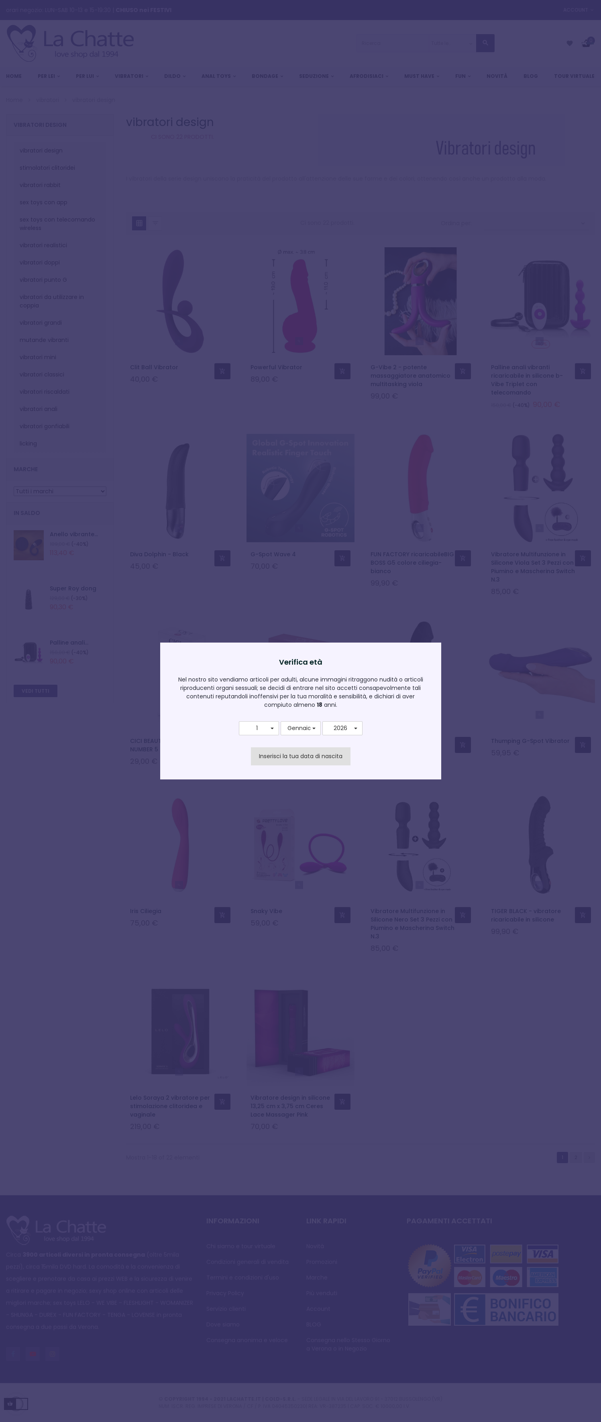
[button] (259, 728)
